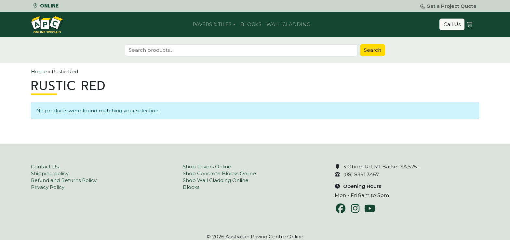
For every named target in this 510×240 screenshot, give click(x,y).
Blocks (251, 24)
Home (39, 71)
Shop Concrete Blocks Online (219, 173)
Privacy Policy (47, 187)
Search (372, 50)
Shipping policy (50, 173)
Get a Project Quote (448, 6)
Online (46, 5)
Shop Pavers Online (207, 166)
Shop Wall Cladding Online (215, 180)
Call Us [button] (452, 24)
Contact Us (45, 166)
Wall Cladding (288, 24)
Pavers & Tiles (212, 24)
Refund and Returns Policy (64, 180)
